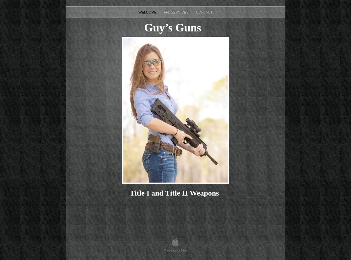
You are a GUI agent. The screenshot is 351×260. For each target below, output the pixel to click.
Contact (204, 12)
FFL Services (177, 12)
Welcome (148, 12)
